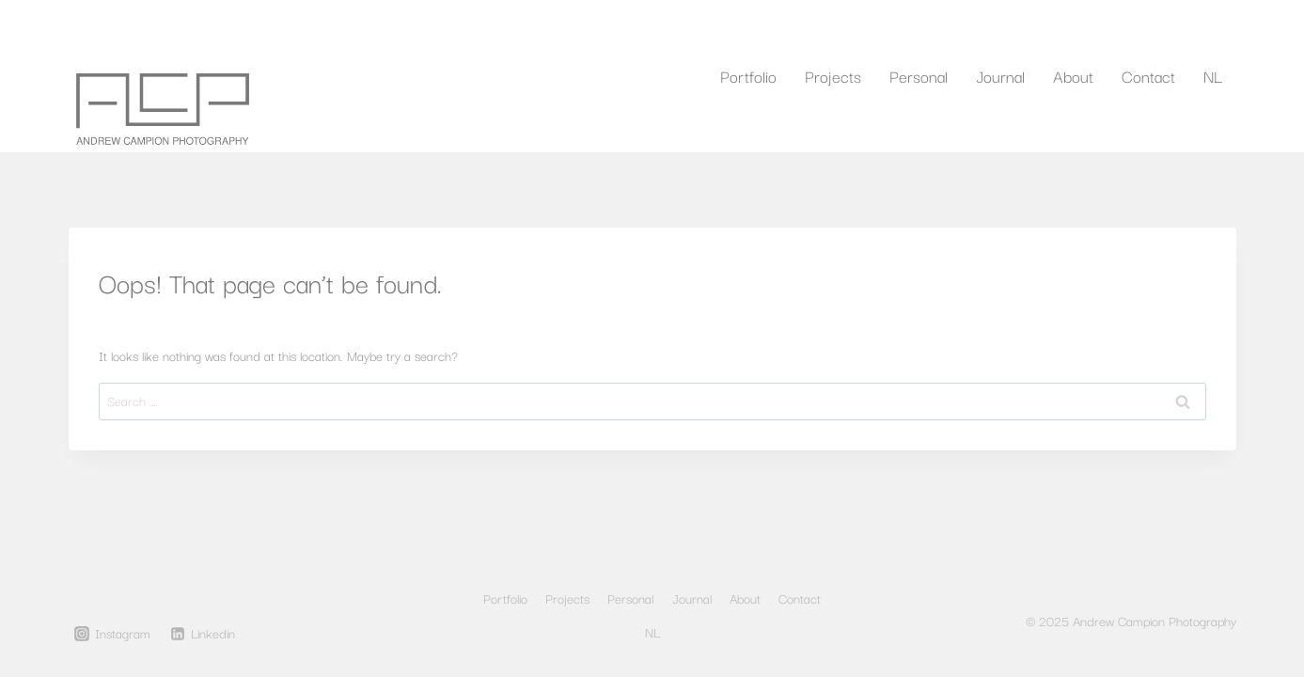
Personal (918, 75)
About (1073, 75)
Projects (833, 75)
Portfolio (748, 75)
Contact (1148, 75)
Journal (1000, 75)
